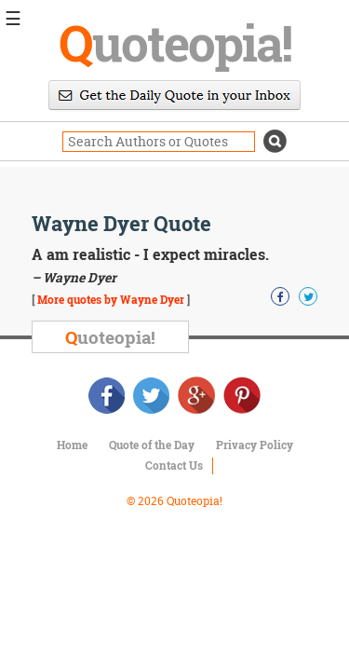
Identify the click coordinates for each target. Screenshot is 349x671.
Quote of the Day (152, 444)
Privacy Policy (254, 444)
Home (72, 444)
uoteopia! (175, 42)
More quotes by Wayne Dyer (110, 299)
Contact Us (174, 465)
